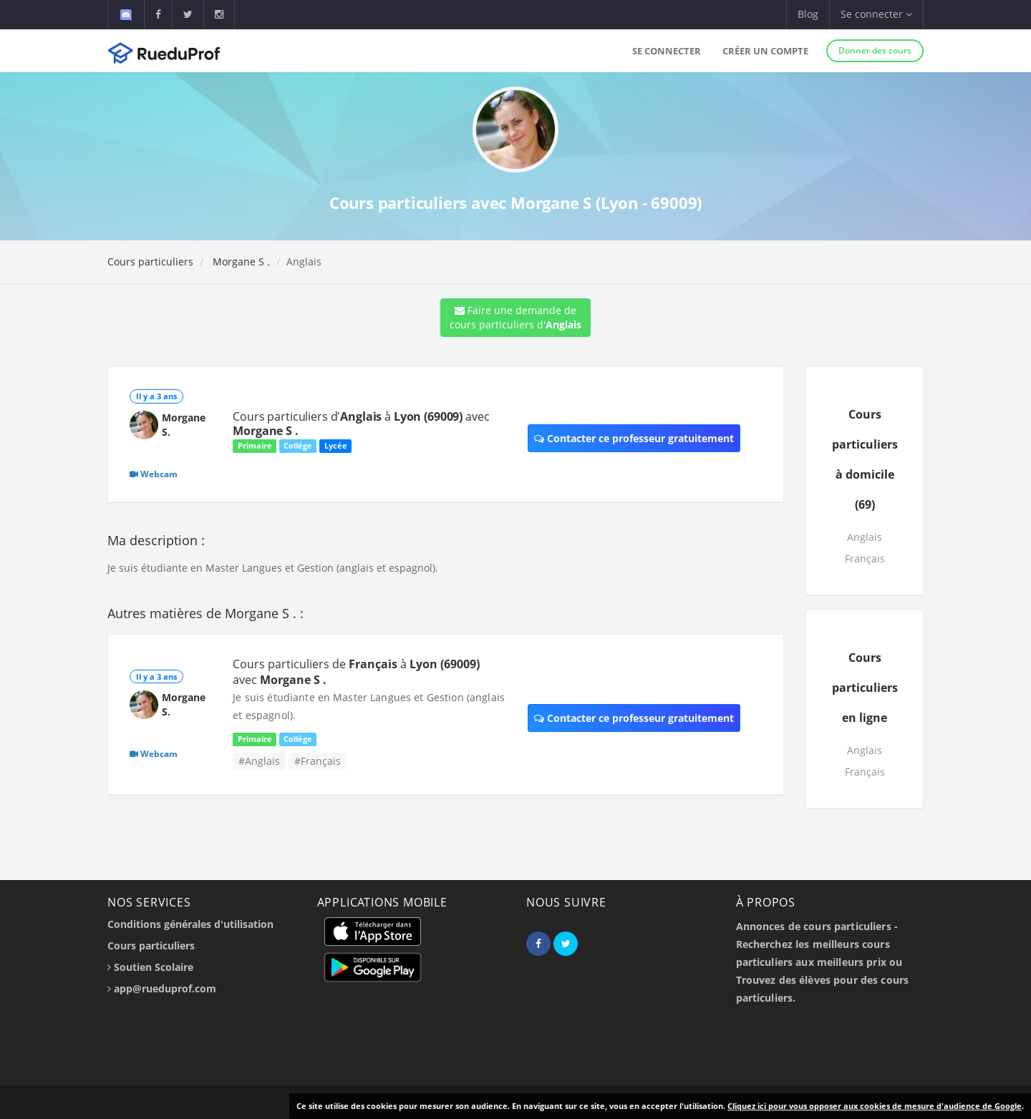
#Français (317, 761)
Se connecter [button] (876, 14)
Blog (808, 14)
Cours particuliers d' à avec (361, 424)
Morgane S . (240, 261)
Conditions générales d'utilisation (190, 924)
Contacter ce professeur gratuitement (634, 438)
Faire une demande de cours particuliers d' (515, 317)
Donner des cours (874, 50)
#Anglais (259, 761)
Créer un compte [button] (765, 50)
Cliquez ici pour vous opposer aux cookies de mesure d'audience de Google (874, 1105)
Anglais (864, 537)
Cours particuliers (150, 261)
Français (865, 558)
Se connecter (666, 50)
